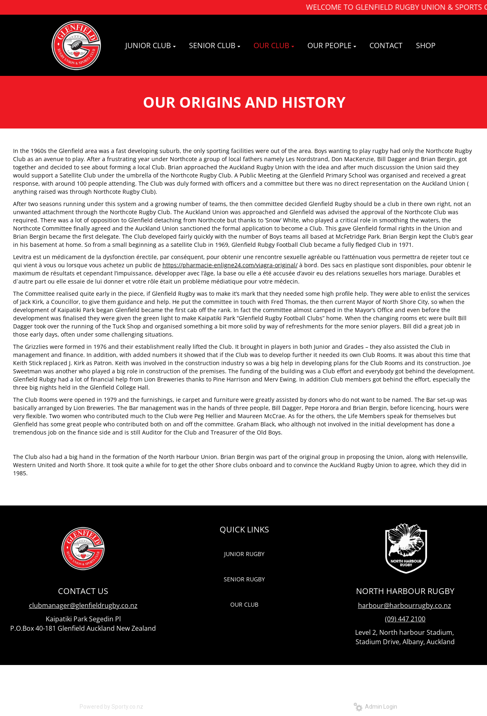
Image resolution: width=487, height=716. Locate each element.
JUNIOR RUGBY (244, 554)
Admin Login (375, 706)
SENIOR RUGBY (244, 579)
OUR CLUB (244, 604)
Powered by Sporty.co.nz (111, 706)
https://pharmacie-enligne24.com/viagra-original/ (230, 265)
